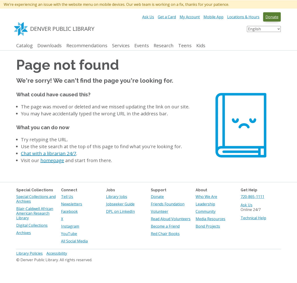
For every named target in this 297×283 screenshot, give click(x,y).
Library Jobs (116, 196)
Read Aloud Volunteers (170, 218)
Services (121, 46)
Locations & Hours (243, 17)
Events (141, 46)
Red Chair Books (165, 233)
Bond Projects (208, 226)
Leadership (205, 204)
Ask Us (148, 17)
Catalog (24, 46)
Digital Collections (32, 225)
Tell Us (67, 196)
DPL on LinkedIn (120, 211)
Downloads (49, 46)
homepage (52, 160)
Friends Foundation (167, 204)
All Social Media (74, 241)
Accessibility (56, 253)
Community (206, 211)
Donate (271, 17)
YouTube (69, 233)
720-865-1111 (252, 196)
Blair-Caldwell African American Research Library (34, 213)
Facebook (69, 211)
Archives (23, 232)
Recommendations (86, 46)
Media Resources (210, 218)
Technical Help (253, 217)
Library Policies (29, 253)
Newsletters (71, 204)
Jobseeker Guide (120, 204)
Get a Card (167, 17)
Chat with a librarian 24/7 (48, 153)
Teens (185, 46)
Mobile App (213, 17)
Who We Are (206, 196)
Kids (200, 46)
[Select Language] (264, 29)
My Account (190, 17)
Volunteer (159, 211)
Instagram (70, 226)
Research (164, 46)
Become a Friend (165, 226)
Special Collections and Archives (36, 199)
